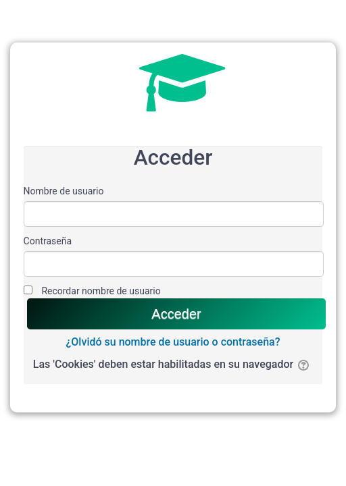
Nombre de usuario (64, 191)
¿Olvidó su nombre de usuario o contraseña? (173, 341)
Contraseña (48, 241)
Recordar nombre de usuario (100, 291)
